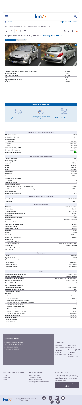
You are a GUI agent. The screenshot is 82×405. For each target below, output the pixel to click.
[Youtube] (63, 398)
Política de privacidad (35, 379)
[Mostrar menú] (6, 16)
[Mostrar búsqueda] (75, 16)
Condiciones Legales (35, 377)
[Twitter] (50, 398)
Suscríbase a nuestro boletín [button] (67, 385)
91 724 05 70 (18, 347)
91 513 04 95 (16, 349)
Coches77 (6, 375)
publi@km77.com (60, 354)
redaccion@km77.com (62, 348)
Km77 (41, 16)
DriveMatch (6, 377)
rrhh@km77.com (73, 356)
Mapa (21, 344)
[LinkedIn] (57, 398)
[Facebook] (44, 398)
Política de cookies (34, 375)
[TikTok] (58, 401)
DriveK (5, 379)
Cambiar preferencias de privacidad (39, 382)
